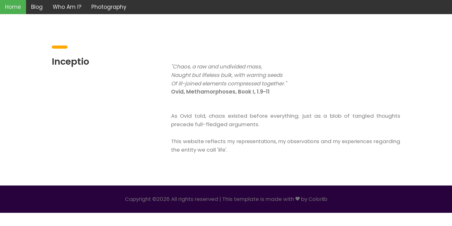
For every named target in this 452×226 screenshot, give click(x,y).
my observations (317, 141)
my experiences (379, 141)
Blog (37, 7)
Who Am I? (67, 7)
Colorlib (318, 199)
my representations (263, 141)
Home (13, 7)
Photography (108, 7)
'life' (250, 150)
